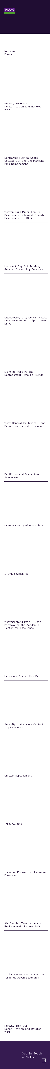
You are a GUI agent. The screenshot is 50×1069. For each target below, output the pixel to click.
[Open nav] (44, 11)
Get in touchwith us (34, 1057)
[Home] (9, 11)
